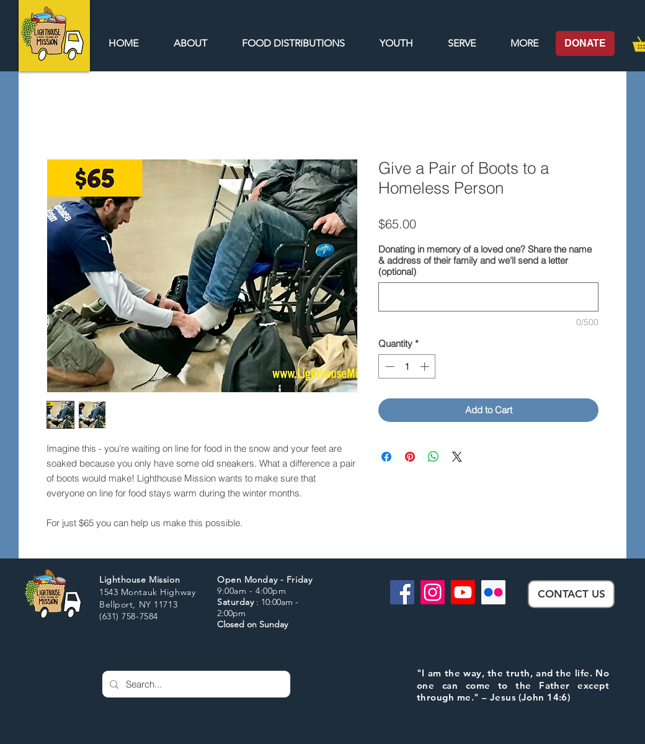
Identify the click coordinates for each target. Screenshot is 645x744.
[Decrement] (388, 366)
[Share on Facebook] (386, 456)
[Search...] (195, 684)
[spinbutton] (407, 366)
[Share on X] (457, 456)
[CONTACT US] (571, 594)
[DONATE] (585, 43)
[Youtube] (463, 592)
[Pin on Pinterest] (410, 456)
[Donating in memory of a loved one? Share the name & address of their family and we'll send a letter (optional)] (488, 297)
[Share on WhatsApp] (433, 456)
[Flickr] (493, 592)
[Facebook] (402, 592)
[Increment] (425, 366)
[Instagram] (432, 592)
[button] (524, 43)
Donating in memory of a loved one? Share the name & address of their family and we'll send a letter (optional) (485, 260)
